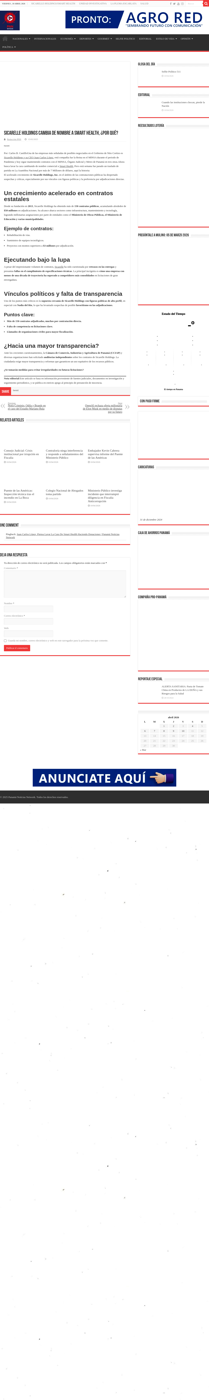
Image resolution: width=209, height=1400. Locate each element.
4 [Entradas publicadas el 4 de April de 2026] (192, 726)
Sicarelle (59, 266)
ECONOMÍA (67, 38)
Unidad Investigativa (93, 3)
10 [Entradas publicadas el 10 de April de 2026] (183, 730)
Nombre (9, 603)
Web (6, 628)
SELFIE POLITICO (125, 38)
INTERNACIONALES (45, 38)
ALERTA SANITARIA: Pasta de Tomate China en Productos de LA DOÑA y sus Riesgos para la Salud (183, 690)
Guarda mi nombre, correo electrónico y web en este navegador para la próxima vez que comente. (58, 640)
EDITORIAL (145, 38)
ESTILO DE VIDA (165, 38)
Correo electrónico (14, 615)
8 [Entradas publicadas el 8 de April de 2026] (164, 730)
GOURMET (103, 38)
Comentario (11, 568)
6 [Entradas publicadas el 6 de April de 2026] (145, 730)
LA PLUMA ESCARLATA (123, 3)
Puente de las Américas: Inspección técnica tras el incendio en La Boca (19, 494)
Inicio (5, 38)
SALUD (144, 3)
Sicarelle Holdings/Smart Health (53, 3)
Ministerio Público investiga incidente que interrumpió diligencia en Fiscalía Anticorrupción (105, 496)
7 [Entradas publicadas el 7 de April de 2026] (154, 730)
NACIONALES (20, 38)
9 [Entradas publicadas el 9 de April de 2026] (173, 730)
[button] (146, 435)
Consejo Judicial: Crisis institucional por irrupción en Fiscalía (21, 454)
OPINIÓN (185, 38)
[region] (173, 436)
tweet (6, 145)
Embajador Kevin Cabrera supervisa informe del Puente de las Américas (105, 454)
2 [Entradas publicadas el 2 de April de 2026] (173, 726)
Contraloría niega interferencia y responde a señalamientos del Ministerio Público (64, 454)
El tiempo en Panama (173, 389)
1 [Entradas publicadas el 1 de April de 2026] (164, 726)
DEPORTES (85, 38)
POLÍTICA (7, 47)
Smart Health (66, 166)
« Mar (143, 749)
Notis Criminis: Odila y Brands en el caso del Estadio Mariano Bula (28, 406)
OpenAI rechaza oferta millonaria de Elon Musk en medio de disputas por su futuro (102, 407)
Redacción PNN (14, 139)
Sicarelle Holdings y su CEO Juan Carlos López (28, 157)
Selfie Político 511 (171, 71)
